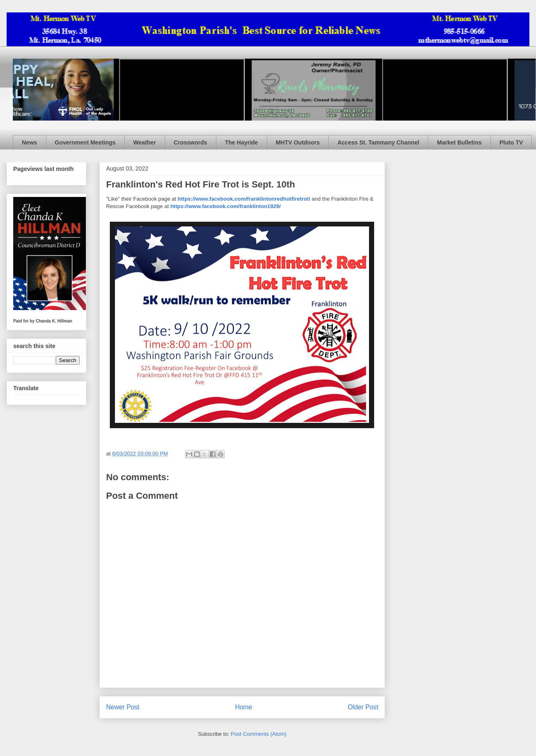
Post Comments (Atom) (259, 734)
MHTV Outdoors (298, 142)
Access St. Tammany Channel (378, 142)
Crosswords (190, 142)
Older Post (363, 707)
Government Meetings (85, 142)
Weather (144, 142)
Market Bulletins (459, 142)
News (29, 142)
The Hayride (241, 142)
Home (243, 707)
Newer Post (123, 707)
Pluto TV (511, 142)
